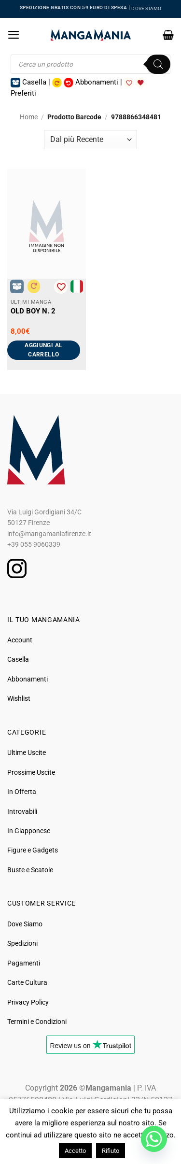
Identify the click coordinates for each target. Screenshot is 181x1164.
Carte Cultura (27, 982)
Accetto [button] (75, 1150)
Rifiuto (110, 1150)
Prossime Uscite (31, 772)
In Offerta (21, 791)
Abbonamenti (27, 679)
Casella (18, 659)
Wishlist (18, 698)
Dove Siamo (24, 924)
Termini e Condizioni (37, 1021)
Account (19, 640)
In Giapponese (28, 831)
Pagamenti (23, 963)
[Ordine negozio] (90, 139)
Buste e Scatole (30, 870)
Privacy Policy (28, 1002)
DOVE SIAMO (146, 8)
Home (29, 117)
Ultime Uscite (26, 752)
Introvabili (22, 811)
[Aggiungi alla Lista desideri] (61, 287)
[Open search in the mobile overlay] (90, 64)
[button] (13, 34)
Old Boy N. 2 (33, 311)
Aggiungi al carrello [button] (43, 350)
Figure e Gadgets (32, 850)
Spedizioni (22, 943)
